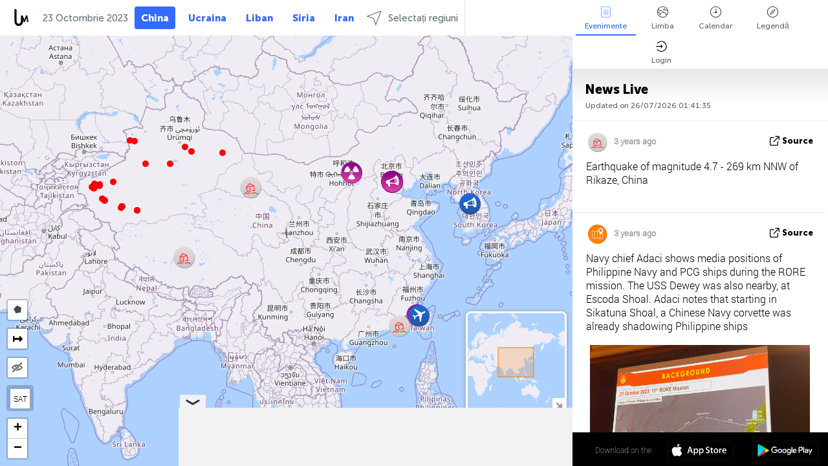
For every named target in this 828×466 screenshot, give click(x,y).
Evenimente (606, 18)
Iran (344, 18)
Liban (259, 18)
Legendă (773, 18)
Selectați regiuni (412, 17)
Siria (303, 18)
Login (661, 53)
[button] (121, 208)
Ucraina (207, 18)
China (155, 18)
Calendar (715, 18)
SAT (20, 399)
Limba (662, 18)
